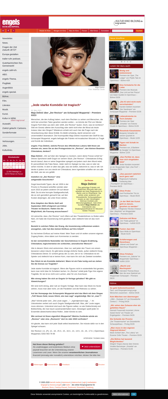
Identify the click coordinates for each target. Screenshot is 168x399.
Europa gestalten (10, 54)
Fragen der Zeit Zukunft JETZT (16, 48)
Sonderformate (9, 132)
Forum (84, 31)
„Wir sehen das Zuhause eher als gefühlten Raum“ (125, 306)
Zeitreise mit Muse (128, 218)
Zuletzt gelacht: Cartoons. (14, 128)
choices (52, 385)
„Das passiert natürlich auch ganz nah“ (130, 175)
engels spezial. (9, 92)
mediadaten (91, 382)
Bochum (45, 387)
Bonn (52, 387)
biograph (44, 385)
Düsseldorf (81, 387)
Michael (113, 59)
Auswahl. (6, 124)
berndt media (55, 382)
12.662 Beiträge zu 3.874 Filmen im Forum (14, 173)
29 (11, 167)
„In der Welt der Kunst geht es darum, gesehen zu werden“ (130, 204)
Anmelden (105, 31)
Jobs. (4, 146)
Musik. (5, 109)
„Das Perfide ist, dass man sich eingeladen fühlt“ (130, 159)
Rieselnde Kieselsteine (130, 131)
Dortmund (72, 387)
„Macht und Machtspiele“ (126, 267)
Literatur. (6, 105)
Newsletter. (7, 38)
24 (17, 164)
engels (59, 385)
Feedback (65, 364)
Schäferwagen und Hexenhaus (128, 240)
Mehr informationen (120, 394)
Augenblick (7, 88)
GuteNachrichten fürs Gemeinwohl (12, 64)
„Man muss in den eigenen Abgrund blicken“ (122, 329)
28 (8, 167)
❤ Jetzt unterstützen (91, 346)
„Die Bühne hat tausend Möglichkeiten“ (121, 340)
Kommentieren (53, 364)
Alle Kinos (94, 31)
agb (84, 382)
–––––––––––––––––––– (14, 137)
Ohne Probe (125, 191)
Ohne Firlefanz (126, 254)
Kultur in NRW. (9, 118)
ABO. (4, 74)
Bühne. (5, 96)
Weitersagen (38, 364)
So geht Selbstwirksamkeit (122, 288)
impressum (66, 382)
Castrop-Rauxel (61, 387)
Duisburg (89, 387)
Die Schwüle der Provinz (121, 319)
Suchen (139, 31)
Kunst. (5, 114)
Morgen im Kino (60, 31)
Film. (4, 101)
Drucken (102, 364)
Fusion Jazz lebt (127, 229)
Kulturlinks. (7, 150)
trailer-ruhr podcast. (11, 59)
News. (5, 43)
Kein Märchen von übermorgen (124, 297)
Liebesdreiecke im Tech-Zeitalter (128, 117)
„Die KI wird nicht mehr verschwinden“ (130, 103)
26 (23, 164)
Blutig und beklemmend (125, 71)
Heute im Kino (45, 31)
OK (134, 394)
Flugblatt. (6, 83)
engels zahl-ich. (9, 70)
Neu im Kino (74, 31)
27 (4, 167)
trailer (68, 385)
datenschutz (76, 382)
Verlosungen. (8, 141)
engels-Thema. (9, 79)
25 (20, 164)
